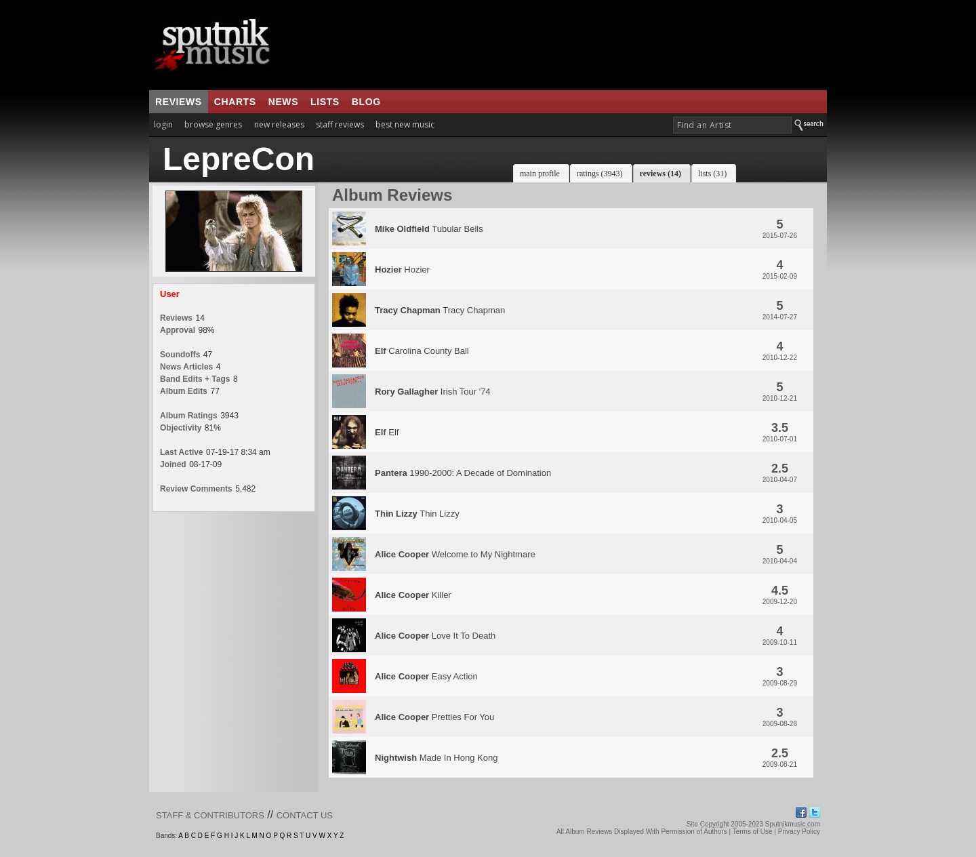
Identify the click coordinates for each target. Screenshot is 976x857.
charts (235, 101)
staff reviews (340, 124)
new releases (279, 124)
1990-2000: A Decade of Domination (463, 473)
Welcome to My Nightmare (455, 554)
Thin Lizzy (417, 514)
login (163, 124)
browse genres (213, 124)
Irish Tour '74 (433, 391)
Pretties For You (434, 717)
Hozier (402, 269)
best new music (404, 124)
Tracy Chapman (440, 310)
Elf (387, 432)
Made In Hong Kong (436, 758)
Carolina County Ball (422, 351)
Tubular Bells (429, 229)
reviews (178, 101)
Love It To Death (435, 636)
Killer (413, 595)
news (283, 101)
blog (366, 101)
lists (325, 101)
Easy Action (426, 676)
